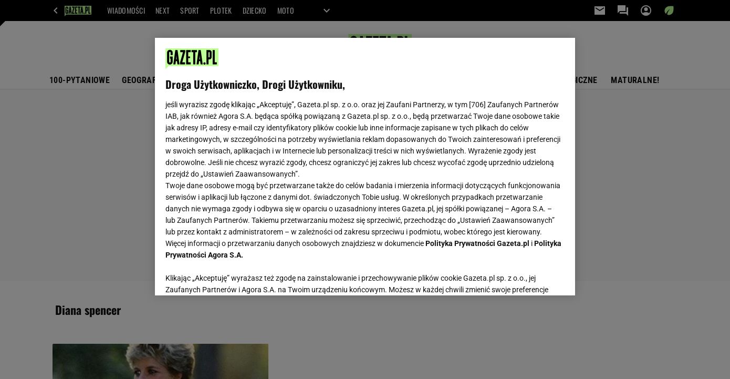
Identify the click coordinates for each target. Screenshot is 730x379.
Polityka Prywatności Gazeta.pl (477, 243)
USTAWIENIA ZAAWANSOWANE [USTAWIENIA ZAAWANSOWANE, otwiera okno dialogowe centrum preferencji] (234, 274)
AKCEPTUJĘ (529, 275)
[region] (365, 166)
